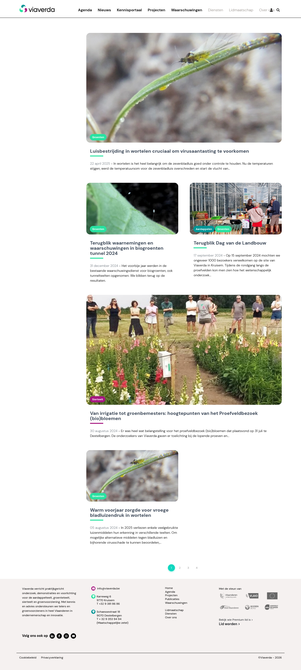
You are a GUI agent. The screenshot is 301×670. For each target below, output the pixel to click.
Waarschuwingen (186, 10)
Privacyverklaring (52, 657)
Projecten (156, 10)
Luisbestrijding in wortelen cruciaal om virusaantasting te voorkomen (169, 151)
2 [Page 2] (180, 568)
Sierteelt (97, 399)
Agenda (85, 10)
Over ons (267, 10)
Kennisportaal (129, 10)
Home (169, 588)
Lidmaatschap (241, 10)
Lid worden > (229, 624)
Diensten (215, 10)
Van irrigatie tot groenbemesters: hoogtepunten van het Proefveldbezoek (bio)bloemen (174, 416)
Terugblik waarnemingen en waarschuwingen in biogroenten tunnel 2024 (126, 248)
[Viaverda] (37, 9)
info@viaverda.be (108, 588)
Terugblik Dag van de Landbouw (230, 243)
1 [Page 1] (171, 568)
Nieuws (104, 10)
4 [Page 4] (197, 568)
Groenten (98, 137)
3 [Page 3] (188, 568)
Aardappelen (204, 229)
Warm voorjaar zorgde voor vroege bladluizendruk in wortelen (129, 512)
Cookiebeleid (27, 657)
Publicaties (172, 599)
